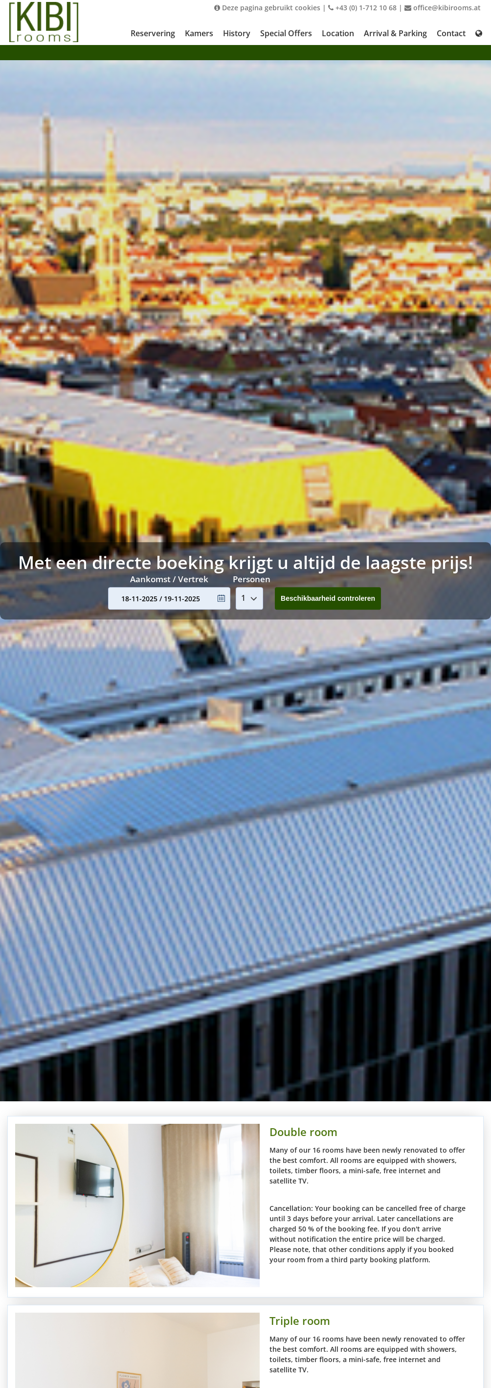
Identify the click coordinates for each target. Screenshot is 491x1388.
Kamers (199, 33)
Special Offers (286, 33)
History (236, 33)
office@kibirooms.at (442, 7)
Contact (451, 33)
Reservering (153, 33)
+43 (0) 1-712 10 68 (362, 7)
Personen (251, 579)
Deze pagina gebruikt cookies (267, 7)
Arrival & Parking (395, 33)
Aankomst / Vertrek (169, 579)
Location (338, 33)
